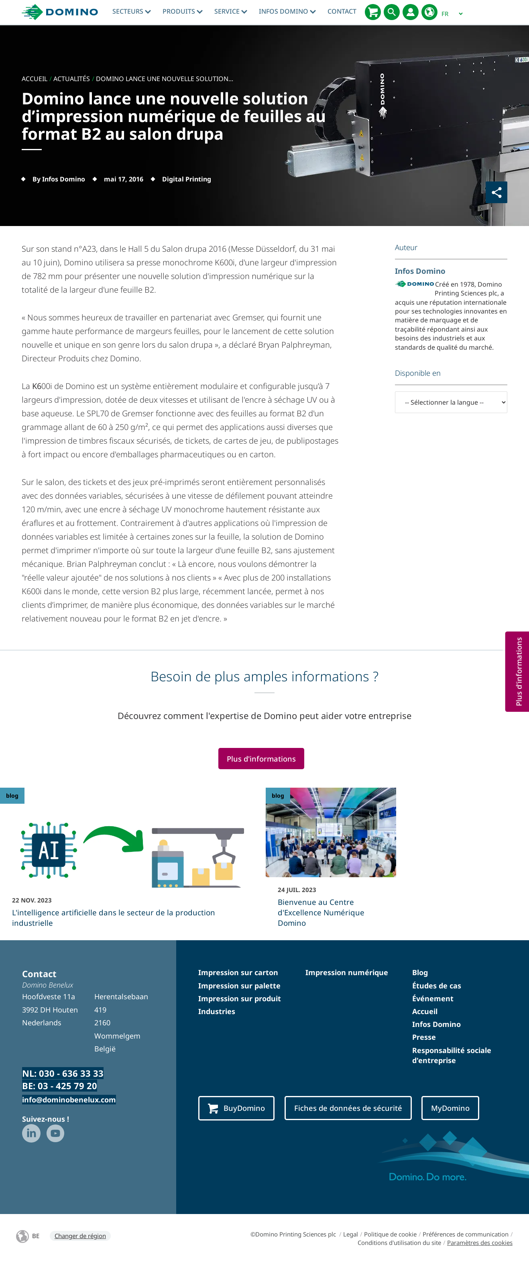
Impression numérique (346, 972)
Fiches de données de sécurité (348, 1108)
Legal (350, 1234)
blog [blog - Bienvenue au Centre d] (278, 795)
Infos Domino (287, 11)
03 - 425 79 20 (67, 1086)
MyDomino (450, 1108)
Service (230, 11)
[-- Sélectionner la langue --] (451, 402)
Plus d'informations (261, 759)
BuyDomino (236, 1108)
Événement (433, 998)
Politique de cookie (390, 1234)
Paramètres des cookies (480, 1243)
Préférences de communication (466, 1234)
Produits (183, 11)
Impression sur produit (239, 998)
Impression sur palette (239, 985)
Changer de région (80, 1236)
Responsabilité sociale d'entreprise (451, 1055)
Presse (424, 1037)
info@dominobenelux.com (69, 1099)
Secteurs (131, 11)
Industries (216, 1011)
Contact (342, 11)
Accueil (424, 1011)
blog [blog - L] (12, 795)
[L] (131, 863)
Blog (420, 972)
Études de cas (436, 985)
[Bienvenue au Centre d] (331, 863)
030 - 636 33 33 (71, 1073)
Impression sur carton (238, 972)
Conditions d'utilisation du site (399, 1243)
